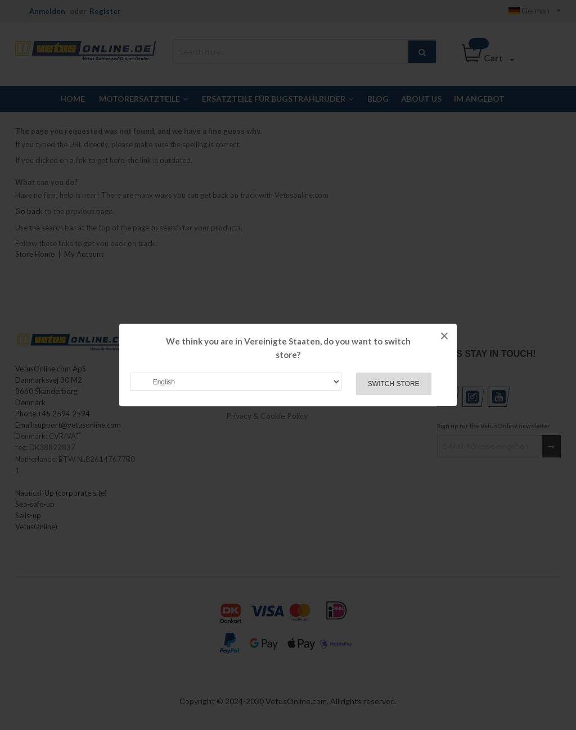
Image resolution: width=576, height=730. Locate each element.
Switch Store (394, 384)
